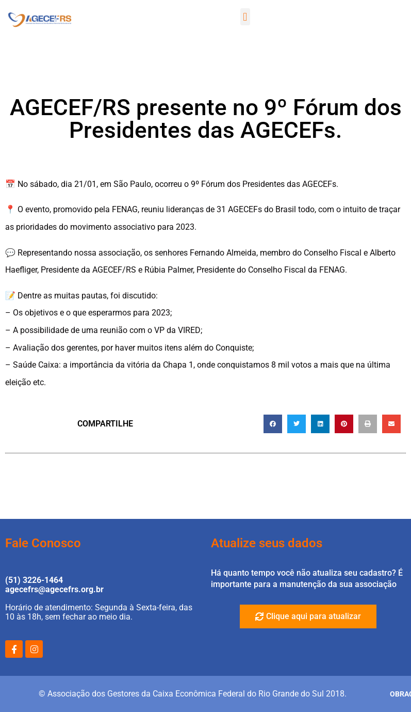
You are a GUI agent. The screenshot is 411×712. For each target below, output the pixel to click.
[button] (245, 16)
